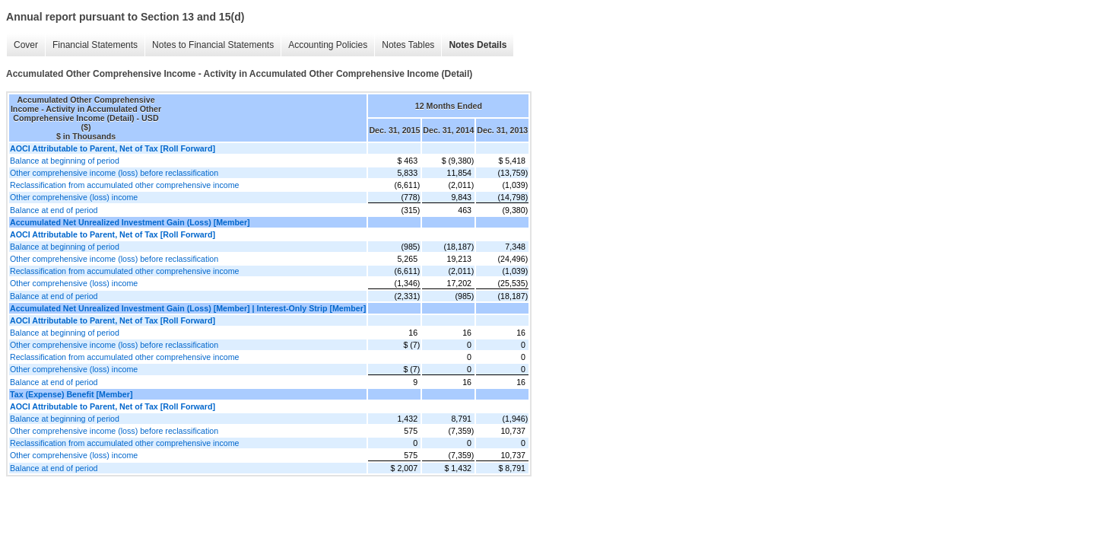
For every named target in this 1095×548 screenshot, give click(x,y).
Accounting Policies (327, 45)
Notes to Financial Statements (213, 45)
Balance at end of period (54, 210)
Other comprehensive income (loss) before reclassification (114, 172)
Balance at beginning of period (64, 160)
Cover (26, 45)
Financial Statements (95, 45)
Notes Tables (408, 45)
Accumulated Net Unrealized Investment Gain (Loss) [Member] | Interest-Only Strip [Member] (188, 308)
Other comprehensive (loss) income (74, 197)
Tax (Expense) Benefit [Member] (71, 394)
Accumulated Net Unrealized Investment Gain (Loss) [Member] (130, 222)
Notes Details (477, 45)
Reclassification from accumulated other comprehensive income (124, 185)
